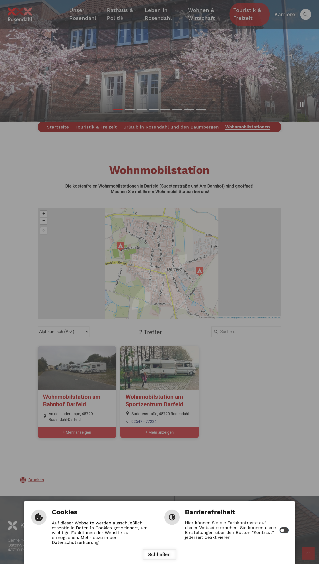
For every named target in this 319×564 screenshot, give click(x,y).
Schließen (159, 554)
